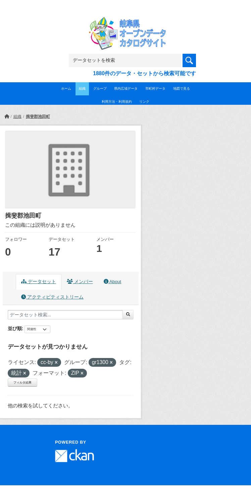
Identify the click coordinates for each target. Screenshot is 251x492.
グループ (100, 88)
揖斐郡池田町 (38, 116)
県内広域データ (126, 88)
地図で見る (181, 88)
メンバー (80, 281)
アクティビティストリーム (52, 297)
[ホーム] (6, 116)
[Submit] (128, 314)
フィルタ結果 (22, 382)
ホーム (66, 88)
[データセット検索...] (65, 314)
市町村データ (155, 88)
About (112, 281)
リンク (144, 101)
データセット (38, 281)
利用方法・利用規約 (117, 101)
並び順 (15, 328)
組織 (82, 88)
